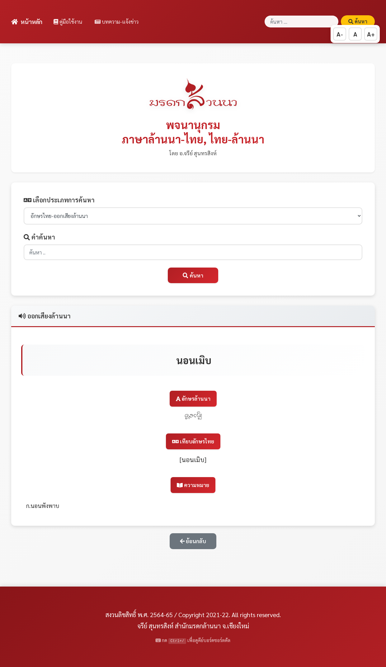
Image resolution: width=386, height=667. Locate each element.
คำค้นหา (39, 237)
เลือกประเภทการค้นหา (59, 200)
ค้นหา (357, 21)
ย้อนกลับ (193, 540)
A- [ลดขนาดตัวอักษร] (340, 34)
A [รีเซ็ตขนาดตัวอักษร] (355, 34)
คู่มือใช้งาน (68, 21)
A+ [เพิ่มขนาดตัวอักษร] (371, 34)
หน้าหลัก (26, 21)
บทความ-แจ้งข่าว (117, 21)
